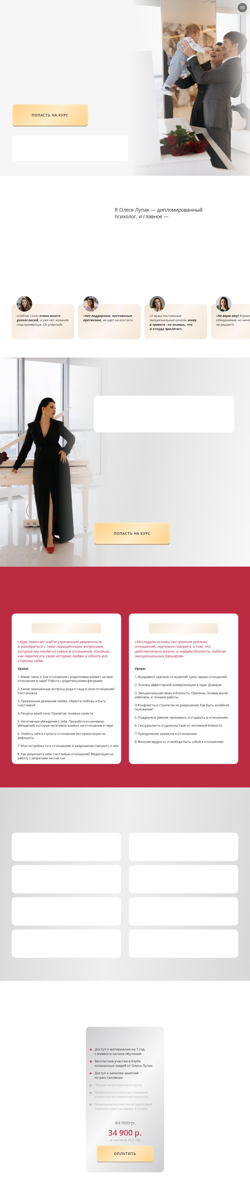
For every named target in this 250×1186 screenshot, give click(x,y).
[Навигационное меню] (242, 7)
